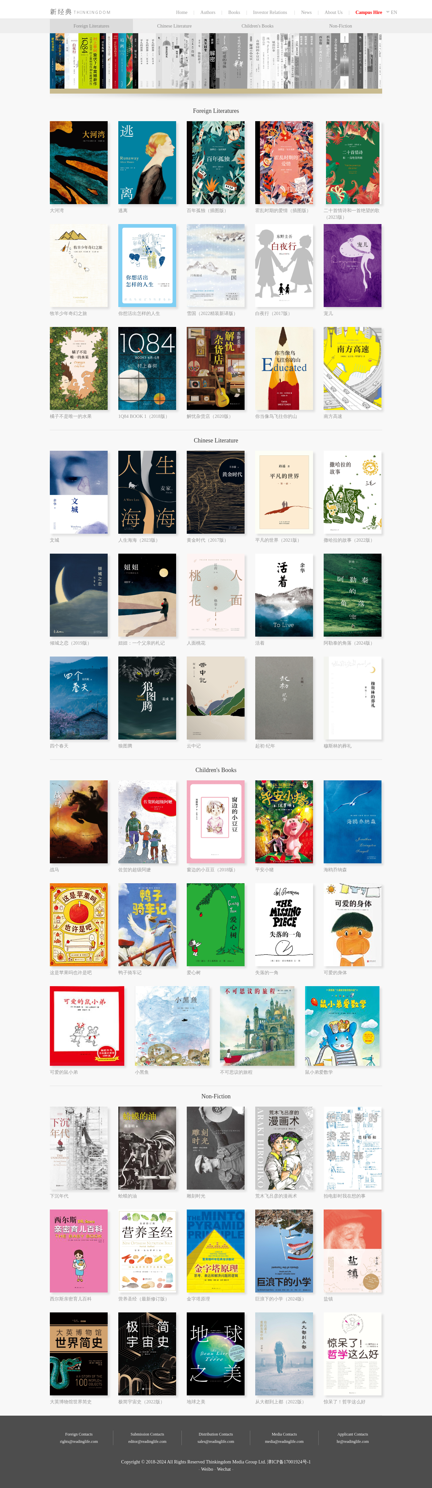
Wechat (224, 1469)
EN (391, 12)
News (306, 12)
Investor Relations (270, 12)
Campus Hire (369, 12)
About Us (334, 12)
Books (234, 12)
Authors (207, 12)
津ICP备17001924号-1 (289, 1461)
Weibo (207, 1469)
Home (71, 12)
